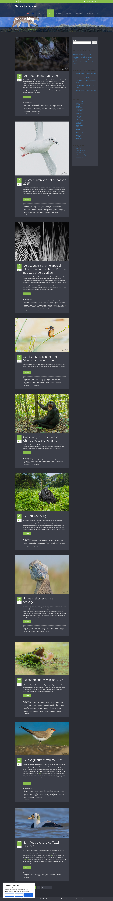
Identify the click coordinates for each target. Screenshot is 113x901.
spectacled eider (60, 108)
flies (46, 704)
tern (61, 795)
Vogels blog (27, 113)
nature (47, 106)
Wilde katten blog (43, 113)
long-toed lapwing (44, 629)
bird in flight (33, 206)
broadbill (57, 540)
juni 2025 (78, 106)
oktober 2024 (79, 110)
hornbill (32, 380)
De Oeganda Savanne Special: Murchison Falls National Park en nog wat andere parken (44, 269)
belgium (34, 702)
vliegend (25, 705)
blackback (51, 540)
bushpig (40, 302)
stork (38, 631)
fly (53, 704)
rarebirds (41, 794)
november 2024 (79, 109)
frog (50, 105)
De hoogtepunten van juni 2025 (43, 680)
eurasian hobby (55, 207)
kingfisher (44, 380)
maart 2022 (78, 119)
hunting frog (59, 105)
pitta (24, 462)
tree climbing (38, 308)
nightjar (33, 306)
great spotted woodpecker (49, 705)
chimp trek (50, 459)
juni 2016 (78, 136)
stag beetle (34, 109)
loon (30, 106)
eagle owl (46, 302)
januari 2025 (79, 107)
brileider (27, 874)
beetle (30, 702)
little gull (61, 209)
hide (43, 707)
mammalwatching (42, 305)
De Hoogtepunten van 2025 (41, 75)
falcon (32, 792)
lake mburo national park (51, 303)
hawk (39, 707)
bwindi (25, 542)
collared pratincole (47, 104)
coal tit (57, 702)
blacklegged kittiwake (57, 206)
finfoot (56, 302)
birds (26, 104)
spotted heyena (30, 308)
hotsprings (38, 380)
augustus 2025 (79, 103)
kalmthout (40, 708)
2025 (26, 790)
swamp (42, 631)
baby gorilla (27, 540)
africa (26, 628)
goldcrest (34, 209)
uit (54, 523)
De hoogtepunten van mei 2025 (43, 760)
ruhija (31, 545)
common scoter (56, 104)
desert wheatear (35, 105)
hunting (61, 707)
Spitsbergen (26, 859)
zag (51, 855)
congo (48, 379)
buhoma (62, 540)
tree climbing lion (53, 109)
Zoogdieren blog (35, 113)
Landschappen (79, 13)
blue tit (47, 702)
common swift (43, 791)
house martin (42, 792)
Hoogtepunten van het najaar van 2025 (82, 54)
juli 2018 (78, 133)
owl (31, 794)
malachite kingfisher (59, 629)
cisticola (58, 790)
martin (42, 106)
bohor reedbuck (34, 302)
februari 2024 (79, 112)
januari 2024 (79, 113)
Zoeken (75, 40)
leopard (31, 305)
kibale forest (38, 461)
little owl (25, 106)
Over (44, 13)
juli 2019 (78, 128)
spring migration (27, 109)
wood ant (47, 711)
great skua (40, 209)
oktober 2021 (79, 122)
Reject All (19, 895)
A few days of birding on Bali (87, 77)
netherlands (39, 210)
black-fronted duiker (43, 540)
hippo (33, 303)
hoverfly (56, 707)
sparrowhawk (57, 709)
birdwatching (32, 104)
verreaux (56, 308)
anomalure (27, 379)
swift (53, 795)
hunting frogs (33, 708)
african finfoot (36, 300)
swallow (40, 109)
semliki (47, 382)
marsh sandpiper (36, 106)
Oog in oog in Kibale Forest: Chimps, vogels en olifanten (41, 438)
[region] (19, 890)
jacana (56, 628)
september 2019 (80, 125)
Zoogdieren (59, 13)
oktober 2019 (79, 123)
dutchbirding (50, 791)
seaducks (31, 875)
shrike (36, 795)
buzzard (52, 702)
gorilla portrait (49, 542)
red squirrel (36, 709)
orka (40, 773)
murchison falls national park (53, 305)
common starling (33, 704)
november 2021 (79, 120)
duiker (39, 542)
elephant (52, 302)
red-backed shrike (53, 794)
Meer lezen (27, 97)
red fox (46, 794)
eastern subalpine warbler (45, 207)
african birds (28, 459)
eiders (47, 874)
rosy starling (49, 709)
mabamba (51, 629)
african (31, 628)
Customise (9, 895)
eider (43, 874)
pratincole (36, 794)
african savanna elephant (46, 300)
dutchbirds (56, 791)
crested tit (41, 704)
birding (39, 206)
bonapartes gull (27, 207)
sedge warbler (44, 108)
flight (29, 209)
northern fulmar (47, 210)
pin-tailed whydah (27, 108)
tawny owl (46, 109)
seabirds (25, 875)
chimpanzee (39, 104)
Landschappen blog (80, 150)
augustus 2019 (79, 126)
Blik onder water (90, 13)
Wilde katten (68, 13)
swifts (57, 795)
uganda (60, 109)
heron (52, 628)
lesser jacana (35, 629)
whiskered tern (27, 111)
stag (30, 711)
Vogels (50, 13)
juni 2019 (78, 129)
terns (25, 797)
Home (38, 13)
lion (35, 305)
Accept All (28, 895)
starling (41, 711)
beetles (38, 790)
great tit (57, 705)
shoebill (33, 631)
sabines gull (47, 212)
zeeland (59, 711)
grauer (55, 542)
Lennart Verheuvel (27, 102)
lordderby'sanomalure (52, 380)
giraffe (28, 303)
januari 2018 (79, 135)
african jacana (37, 628)
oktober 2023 (79, 115)
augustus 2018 (79, 132)
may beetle (46, 708)
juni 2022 (78, 117)
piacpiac (50, 306)
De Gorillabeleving (34, 516)
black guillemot (41, 702)
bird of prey (43, 790)
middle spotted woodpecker (56, 708)
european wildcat (44, 105)
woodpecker (52, 711)
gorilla (54, 105)
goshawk (40, 705)
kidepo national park (40, 303)
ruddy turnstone (40, 212)
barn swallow (32, 790)
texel (45, 875)
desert (29, 105)
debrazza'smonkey (56, 379)
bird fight (27, 206)
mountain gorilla (41, 543)
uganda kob (50, 308)
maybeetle (58, 792)
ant (26, 702)
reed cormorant (27, 631)
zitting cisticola (39, 797)
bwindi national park (32, 542)
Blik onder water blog (81, 155)
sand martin (30, 795)
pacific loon (61, 106)
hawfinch (35, 707)
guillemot (29, 707)
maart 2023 (78, 116)
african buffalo (28, 300)
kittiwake (55, 209)
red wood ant (43, 709)
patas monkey (44, 306)
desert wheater (35, 207)
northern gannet (55, 210)
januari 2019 (79, 131)
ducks (32, 874)
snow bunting (52, 108)
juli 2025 (78, 104)
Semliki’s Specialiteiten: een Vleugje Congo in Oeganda (40, 358)
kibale (32, 461)
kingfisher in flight (27, 629)
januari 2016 (79, 138)
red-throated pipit (36, 108)
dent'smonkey (26, 380)
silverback (36, 545)
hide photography (49, 707)
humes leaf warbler (48, 209)
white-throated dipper (35, 111)
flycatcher (58, 704)
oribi (38, 306)
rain (31, 709)
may (53, 792)
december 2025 (79, 101)
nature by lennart (53, 106)
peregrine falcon (32, 212)
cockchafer (26, 791)
